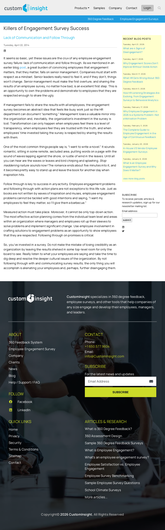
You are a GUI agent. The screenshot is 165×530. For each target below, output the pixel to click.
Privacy (14, 436)
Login (147, 8)
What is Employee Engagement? (109, 450)
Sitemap (15, 456)
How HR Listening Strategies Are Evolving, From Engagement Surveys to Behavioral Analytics (141, 96)
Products (81, 8)
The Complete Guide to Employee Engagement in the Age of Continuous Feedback (139, 133)
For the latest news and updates (109, 374)
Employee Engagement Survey (32, 349)
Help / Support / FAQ (24, 382)
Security (15, 442)
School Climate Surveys (103, 490)
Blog (12, 375)
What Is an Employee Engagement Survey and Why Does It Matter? (139, 166)
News (13, 369)
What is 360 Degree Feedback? (108, 429)
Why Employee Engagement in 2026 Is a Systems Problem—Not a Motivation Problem (141, 115)
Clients (14, 362)
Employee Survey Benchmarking (109, 476)
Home (13, 429)
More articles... (96, 497)
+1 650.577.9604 (97, 346)
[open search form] (159, 8)
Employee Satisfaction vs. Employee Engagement (112, 466)
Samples (99, 8)
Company (115, 8)
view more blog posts (134, 178)
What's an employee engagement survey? (117, 457)
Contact (131, 8)
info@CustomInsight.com (104, 356)
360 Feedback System (25, 342)
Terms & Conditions (24, 449)
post (23, 67)
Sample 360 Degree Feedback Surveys (114, 443)
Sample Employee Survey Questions (112, 483)
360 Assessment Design (103, 436)
